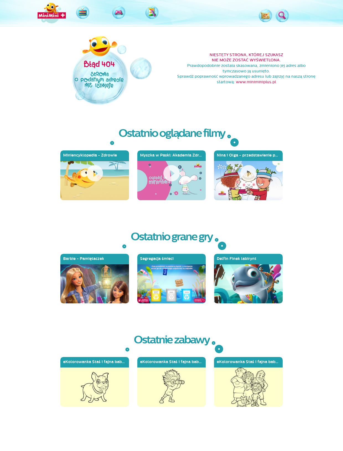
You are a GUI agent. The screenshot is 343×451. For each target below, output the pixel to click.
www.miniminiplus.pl (256, 82)
